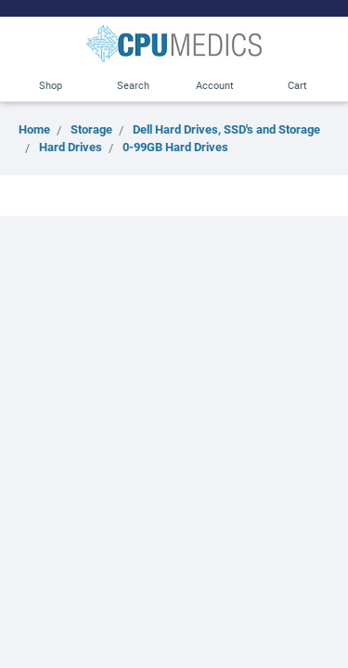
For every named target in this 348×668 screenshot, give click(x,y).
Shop (50, 85)
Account (215, 85)
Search (133, 85)
